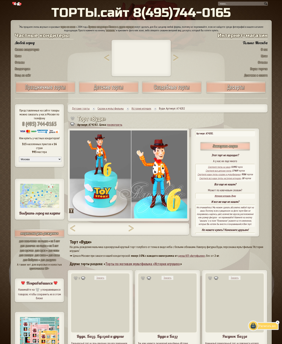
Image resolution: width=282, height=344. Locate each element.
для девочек (27, 246)
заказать (110, 30)
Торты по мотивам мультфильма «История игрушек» (142, 263)
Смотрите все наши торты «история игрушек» (220, 178)
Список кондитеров (27, 49)
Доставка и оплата (256, 75)
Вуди (233, 196)
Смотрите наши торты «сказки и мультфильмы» (219, 174)
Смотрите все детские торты (218, 170)
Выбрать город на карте (39, 213)
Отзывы (19, 62)
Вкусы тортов (259, 68)
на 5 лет (55, 241)
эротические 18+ (39, 268)
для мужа (40, 250)
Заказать (100, 277)
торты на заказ (68, 27)
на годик (43, 241)
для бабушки (30, 260)
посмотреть (114, 125)
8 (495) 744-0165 (39, 123)
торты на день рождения (39, 233)
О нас (264, 49)
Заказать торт (225, 146)
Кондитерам (22, 68)
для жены (40, 255)
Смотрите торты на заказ (219, 167)
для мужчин (26, 250)
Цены (18, 56)
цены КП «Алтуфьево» (191, 256)
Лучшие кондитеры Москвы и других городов (111, 27)
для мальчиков (28, 241)
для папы (53, 250)
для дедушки (48, 260)
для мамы (54, 255)
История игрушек (222, 196)
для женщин (26, 255)
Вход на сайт (23, 75)
